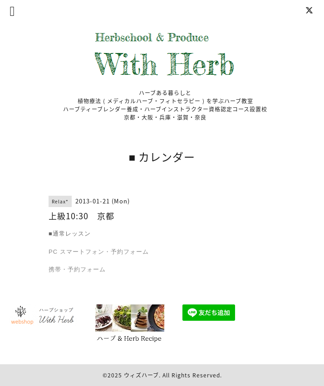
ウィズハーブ (141, 375)
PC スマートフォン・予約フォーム (99, 251)
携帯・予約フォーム (77, 269)
